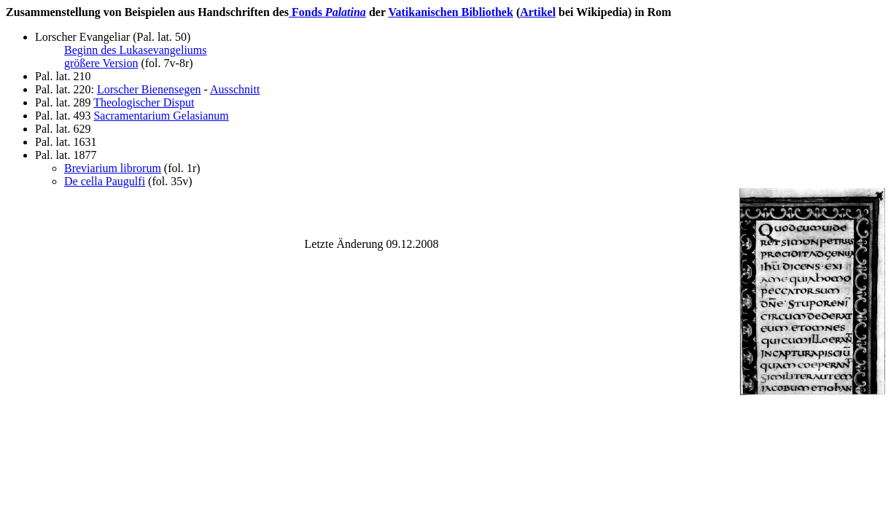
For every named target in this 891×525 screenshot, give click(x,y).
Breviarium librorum (112, 168)
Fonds (327, 12)
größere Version (101, 63)
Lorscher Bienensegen (149, 89)
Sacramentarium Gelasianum (160, 115)
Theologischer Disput (143, 102)
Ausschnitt (235, 89)
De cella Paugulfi (104, 181)
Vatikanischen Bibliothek (450, 12)
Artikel (538, 12)
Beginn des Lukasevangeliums (135, 50)
